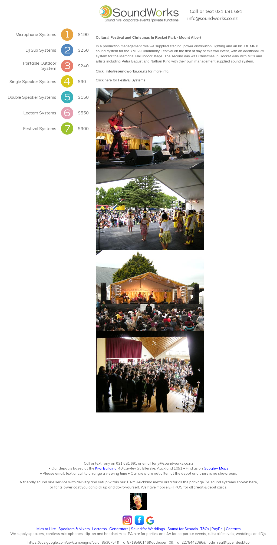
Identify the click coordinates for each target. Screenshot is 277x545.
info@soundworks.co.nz (212, 18)
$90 (82, 81)
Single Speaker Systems (32, 81)
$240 (83, 65)
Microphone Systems (35, 34)
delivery (83, 482)
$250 (83, 50)
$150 (83, 97)
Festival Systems (39, 128)
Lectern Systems (39, 112)
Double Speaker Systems (32, 97)
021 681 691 (228, 11)
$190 (83, 34)
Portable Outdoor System (39, 65)
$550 (83, 112)
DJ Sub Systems (40, 50)
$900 (83, 128)
